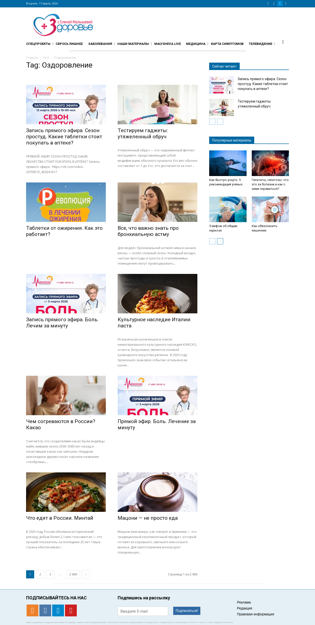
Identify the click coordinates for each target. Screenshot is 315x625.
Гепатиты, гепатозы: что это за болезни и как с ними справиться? (270, 184)
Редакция (244, 608)
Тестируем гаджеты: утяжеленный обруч (143, 133)
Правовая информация (255, 614)
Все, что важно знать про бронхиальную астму (148, 231)
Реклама (244, 602)
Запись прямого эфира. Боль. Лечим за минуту (62, 323)
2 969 (73, 574)
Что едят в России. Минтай (59, 518)
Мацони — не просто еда (148, 518)
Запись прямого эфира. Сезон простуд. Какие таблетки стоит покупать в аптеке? (64, 136)
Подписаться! (187, 611)
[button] (283, 42)
